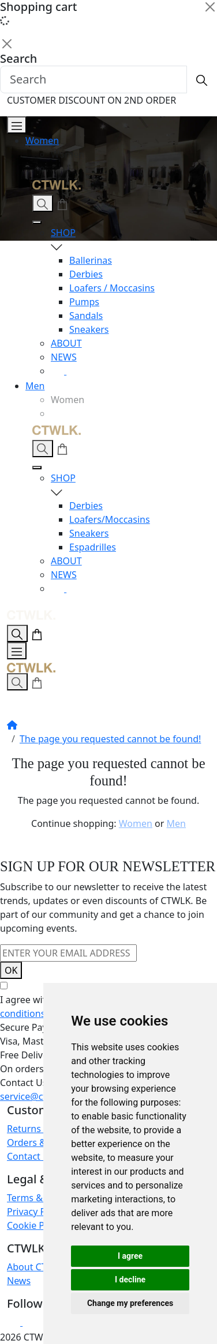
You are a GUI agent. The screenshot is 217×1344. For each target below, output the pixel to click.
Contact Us (30, 1156)
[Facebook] (73, 371)
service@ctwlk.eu (37, 1096)
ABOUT (66, 343)
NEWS (64, 357)
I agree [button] (130, 1256)
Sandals (86, 315)
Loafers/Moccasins (109, 519)
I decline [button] (130, 1279)
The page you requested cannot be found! (110, 738)
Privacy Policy (36, 1211)
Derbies (86, 274)
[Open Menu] (17, 125)
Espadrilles (92, 547)
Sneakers (89, 329)
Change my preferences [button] (130, 1303)
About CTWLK (36, 1267)
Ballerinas (90, 260)
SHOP (127, 239)
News (19, 1280)
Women (42, 140)
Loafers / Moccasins (112, 288)
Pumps (84, 301)
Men (34, 385)
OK (11, 970)
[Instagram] (58, 371)
